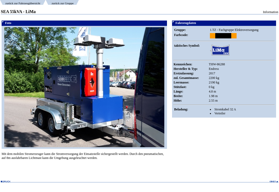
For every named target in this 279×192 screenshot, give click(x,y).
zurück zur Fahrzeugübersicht (22, 3)
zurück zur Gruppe (62, 3)
